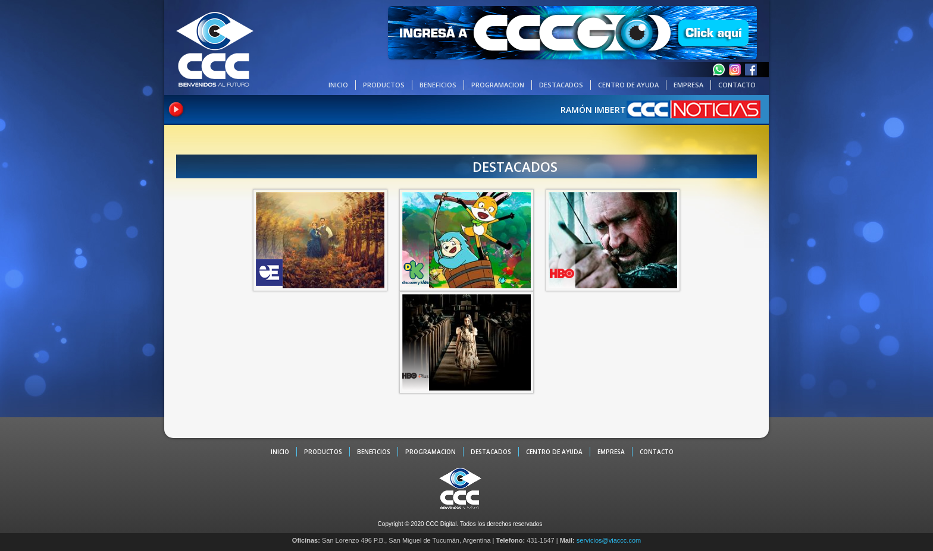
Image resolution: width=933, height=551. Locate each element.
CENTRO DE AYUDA (628, 84)
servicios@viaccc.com (609, 540)
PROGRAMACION (497, 84)
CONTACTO (737, 84)
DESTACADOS (561, 84)
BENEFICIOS (437, 84)
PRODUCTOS (384, 84)
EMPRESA (688, 84)
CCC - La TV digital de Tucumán (214, 48)
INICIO (338, 84)
